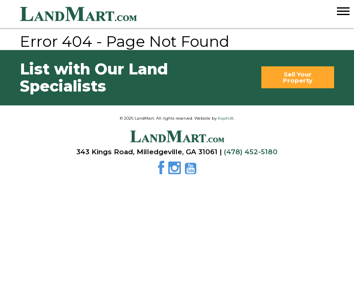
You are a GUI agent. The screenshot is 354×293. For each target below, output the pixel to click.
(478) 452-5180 (251, 152)
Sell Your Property (298, 77)
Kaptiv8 (225, 118)
